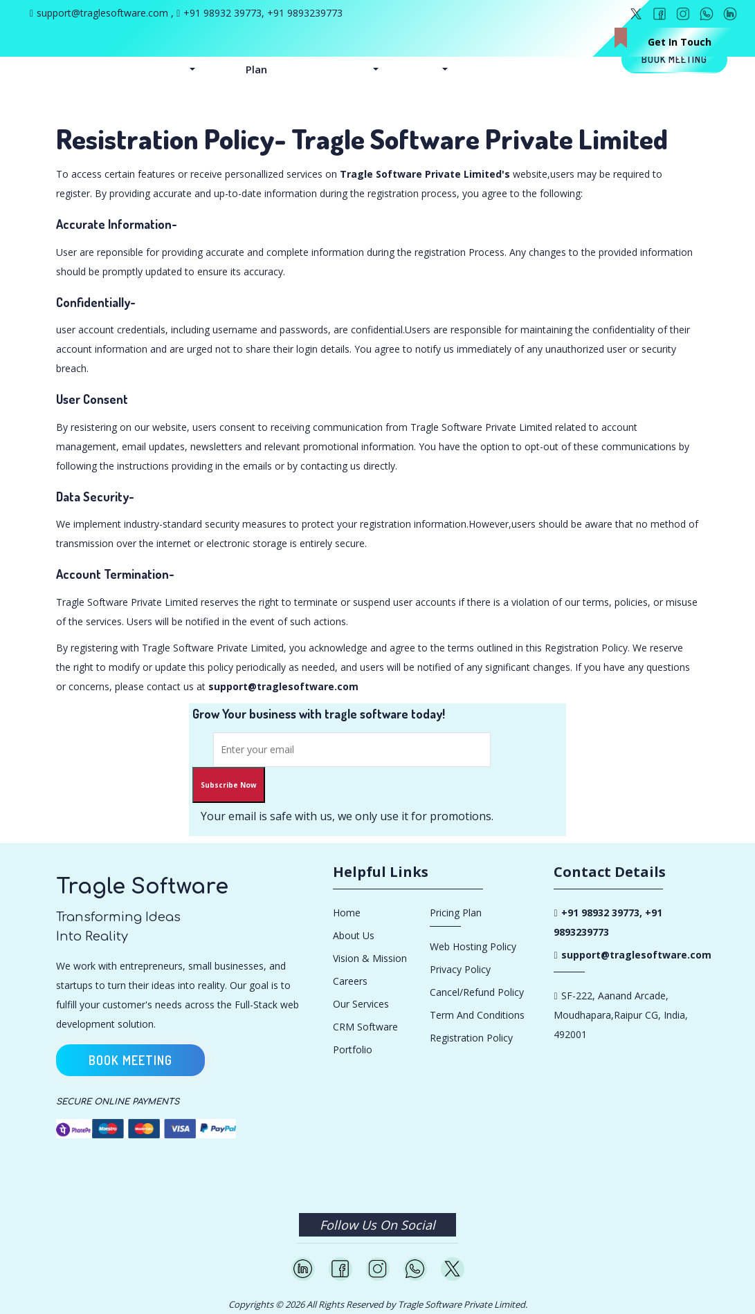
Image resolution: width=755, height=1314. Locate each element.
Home (347, 912)
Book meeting (674, 59)
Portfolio (352, 1049)
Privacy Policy (460, 969)
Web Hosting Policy (473, 946)
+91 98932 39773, (225, 12)
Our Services (361, 1003)
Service (206, 50)
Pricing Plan (263, 59)
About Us (353, 935)
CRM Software (365, 1026)
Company (394, 50)
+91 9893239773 (305, 12)
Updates (461, 50)
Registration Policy (471, 1037)
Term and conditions (477, 1014)
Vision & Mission (370, 958)
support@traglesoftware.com (102, 12)
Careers (350, 981)
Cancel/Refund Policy (477, 992)
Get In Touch (679, 41)
